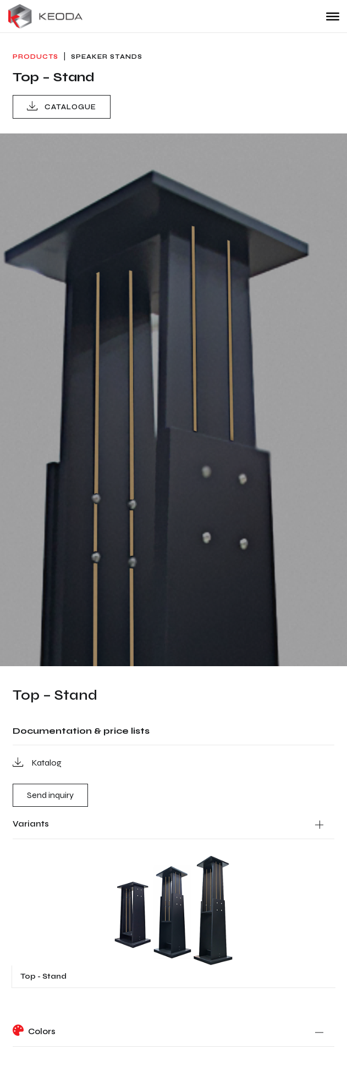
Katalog (37, 762)
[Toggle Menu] (332, 16)
